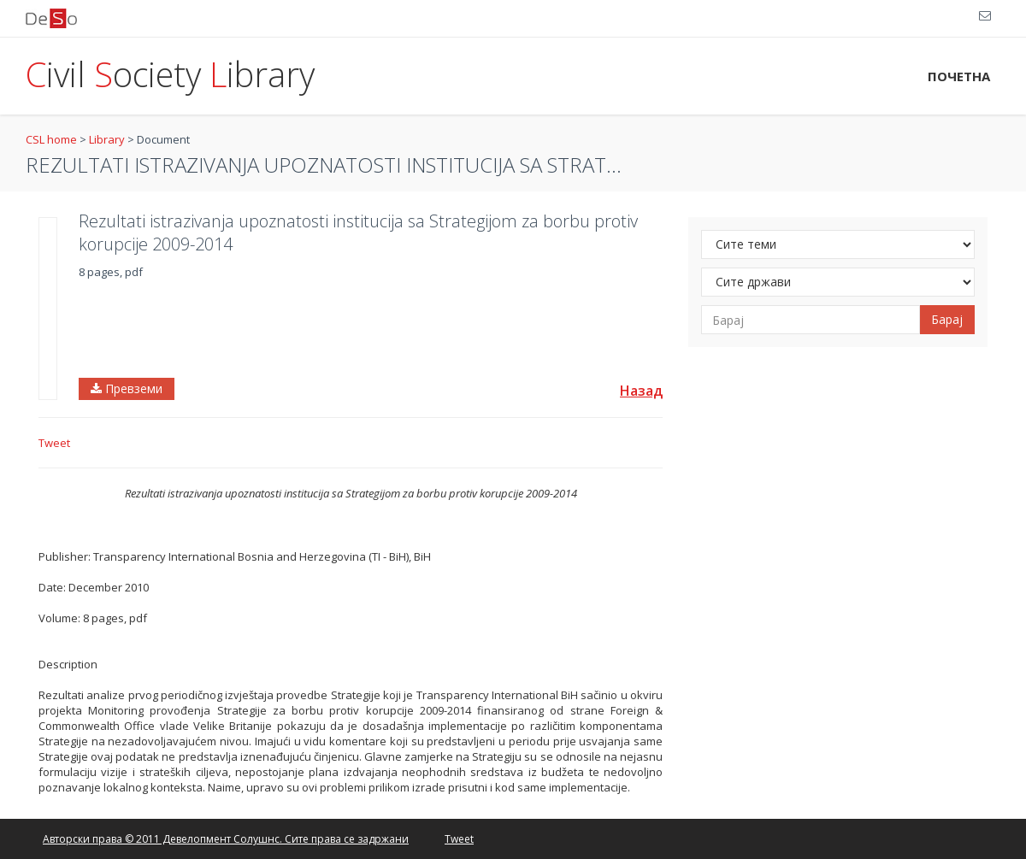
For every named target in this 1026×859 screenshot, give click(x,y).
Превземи (126, 388)
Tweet (54, 442)
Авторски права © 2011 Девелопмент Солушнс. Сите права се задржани (226, 839)
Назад (641, 390)
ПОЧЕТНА (959, 76)
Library (107, 139)
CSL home (51, 139)
